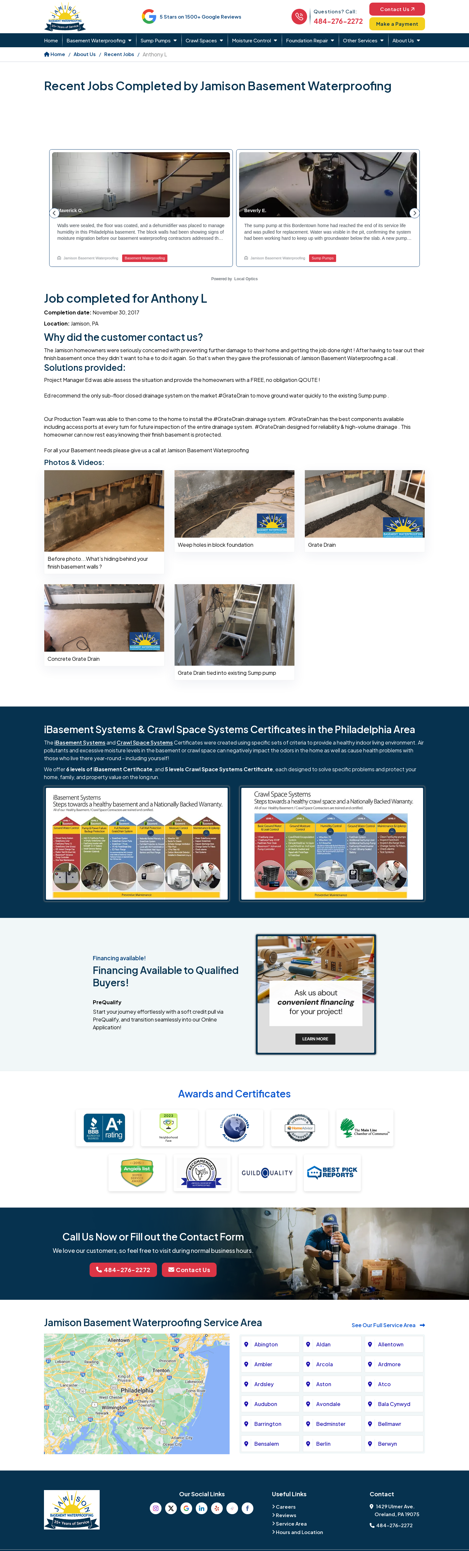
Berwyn (387, 1443)
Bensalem (266, 1443)
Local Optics (246, 279)
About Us (403, 40)
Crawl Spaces (201, 40)
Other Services (360, 40)
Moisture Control (251, 40)
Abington (266, 1344)
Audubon (265, 1403)
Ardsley (264, 1384)
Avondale (328, 1403)
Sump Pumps (155, 40)
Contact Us (397, 9)
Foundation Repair (307, 40)
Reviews (286, 1515)
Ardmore (389, 1364)
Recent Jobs (119, 54)
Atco (384, 1384)
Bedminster (331, 1423)
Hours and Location (299, 1532)
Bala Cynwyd (394, 1403)
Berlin (323, 1443)
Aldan (323, 1344)
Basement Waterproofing (95, 40)
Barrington (267, 1423)
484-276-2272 (338, 21)
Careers (286, 1506)
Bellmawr (389, 1423)
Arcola (324, 1364)
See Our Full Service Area (388, 1325)
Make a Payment (397, 24)
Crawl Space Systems (145, 742)
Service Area (291, 1523)
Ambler (263, 1364)
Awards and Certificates (234, 1093)
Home (51, 40)
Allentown (391, 1344)
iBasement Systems (80, 742)
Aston (323, 1384)
